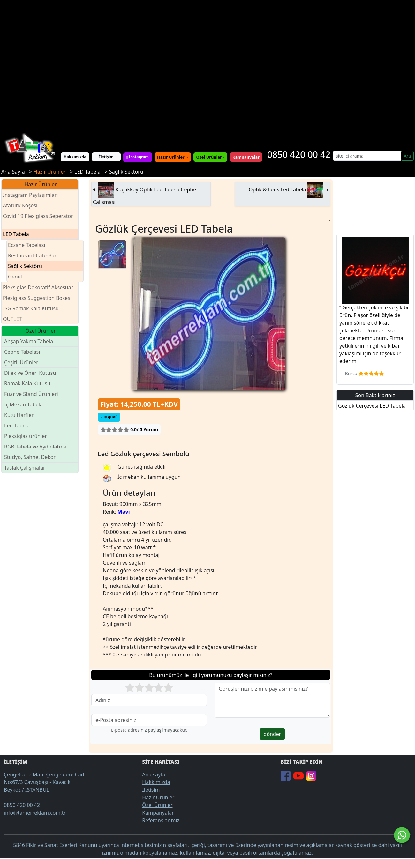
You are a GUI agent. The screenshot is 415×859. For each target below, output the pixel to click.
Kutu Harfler (19, 414)
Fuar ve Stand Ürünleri (31, 393)
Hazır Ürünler (171, 157)
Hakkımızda (75, 156)
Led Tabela (17, 425)
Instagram (137, 156)
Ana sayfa (153, 774)
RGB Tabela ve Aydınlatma (35, 446)
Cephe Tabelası (22, 351)
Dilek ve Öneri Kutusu (30, 372)
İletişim (106, 156)
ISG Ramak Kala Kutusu (31, 308)
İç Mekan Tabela (23, 404)
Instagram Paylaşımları (33, 195)
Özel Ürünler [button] (209, 157)
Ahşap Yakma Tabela (28, 341)
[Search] (367, 156)
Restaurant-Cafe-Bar (32, 255)
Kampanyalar (158, 812)
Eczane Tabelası (26, 244)
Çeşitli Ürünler (21, 362)
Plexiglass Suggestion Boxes (36, 297)
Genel (15, 276)
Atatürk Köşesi (20, 205)
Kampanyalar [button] (246, 157)
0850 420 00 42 (298, 154)
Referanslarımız (160, 820)
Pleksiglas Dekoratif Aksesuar (38, 287)
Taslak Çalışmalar (24, 467)
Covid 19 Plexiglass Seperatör (38, 219)
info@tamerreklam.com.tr (35, 812)
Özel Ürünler (157, 805)
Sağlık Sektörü (25, 266)
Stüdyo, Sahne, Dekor (30, 457)
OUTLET (12, 318)
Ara (407, 156)
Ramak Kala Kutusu (27, 383)
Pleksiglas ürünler (25, 436)
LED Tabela (16, 234)
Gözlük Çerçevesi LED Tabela (372, 405)
